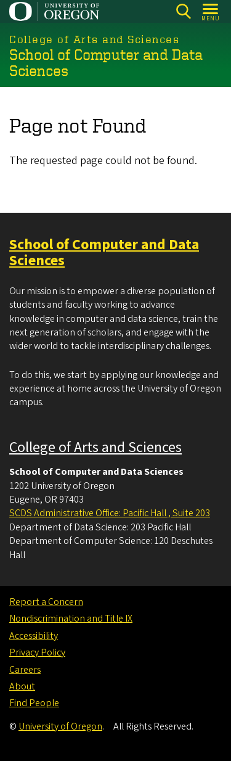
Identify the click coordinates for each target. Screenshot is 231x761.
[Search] (183, 11)
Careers (25, 670)
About (22, 686)
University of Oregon (60, 726)
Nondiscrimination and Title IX (70, 618)
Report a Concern (46, 602)
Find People (34, 703)
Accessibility (33, 636)
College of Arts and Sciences (95, 447)
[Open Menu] (211, 11)
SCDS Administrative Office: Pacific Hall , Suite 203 (109, 513)
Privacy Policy (37, 652)
